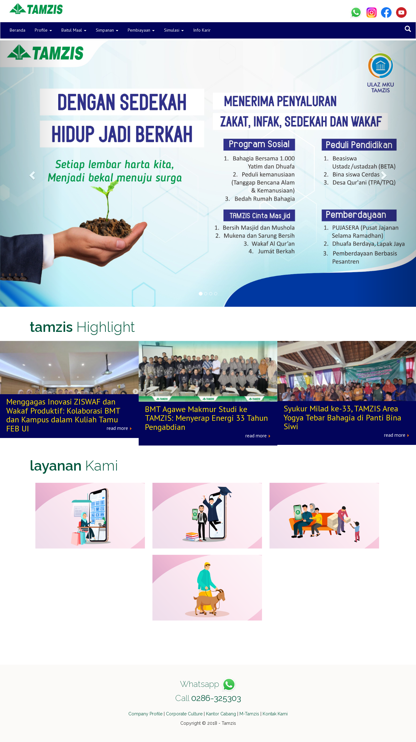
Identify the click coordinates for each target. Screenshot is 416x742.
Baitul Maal (73, 30)
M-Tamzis (249, 713)
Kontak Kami (275, 713)
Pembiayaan (141, 30)
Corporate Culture (184, 713)
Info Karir (202, 30)
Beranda (17, 30)
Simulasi (174, 30)
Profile (43, 30)
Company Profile (145, 713)
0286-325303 (216, 698)
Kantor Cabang (221, 713)
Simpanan (107, 30)
